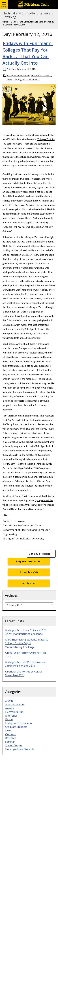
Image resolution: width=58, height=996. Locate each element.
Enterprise (11, 715)
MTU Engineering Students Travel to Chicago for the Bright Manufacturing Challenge (26, 643)
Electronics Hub (14, 712)
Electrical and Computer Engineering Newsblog (27, 15)
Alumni (9, 700)
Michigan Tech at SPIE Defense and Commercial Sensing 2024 (25, 664)
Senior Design (13, 745)
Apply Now (28, 583)
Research (10, 738)
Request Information (28, 561)
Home (5, 21)
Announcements (14, 704)
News (9, 79)
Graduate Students (41, 75)
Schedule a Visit (28, 572)
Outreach (10, 734)
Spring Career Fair (44, 500)
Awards (9, 708)
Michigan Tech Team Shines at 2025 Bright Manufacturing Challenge (26, 632)
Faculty (9, 719)
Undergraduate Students (27, 79)
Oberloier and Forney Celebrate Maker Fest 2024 (23, 673)
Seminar (10, 741)
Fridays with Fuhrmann (18, 75)
